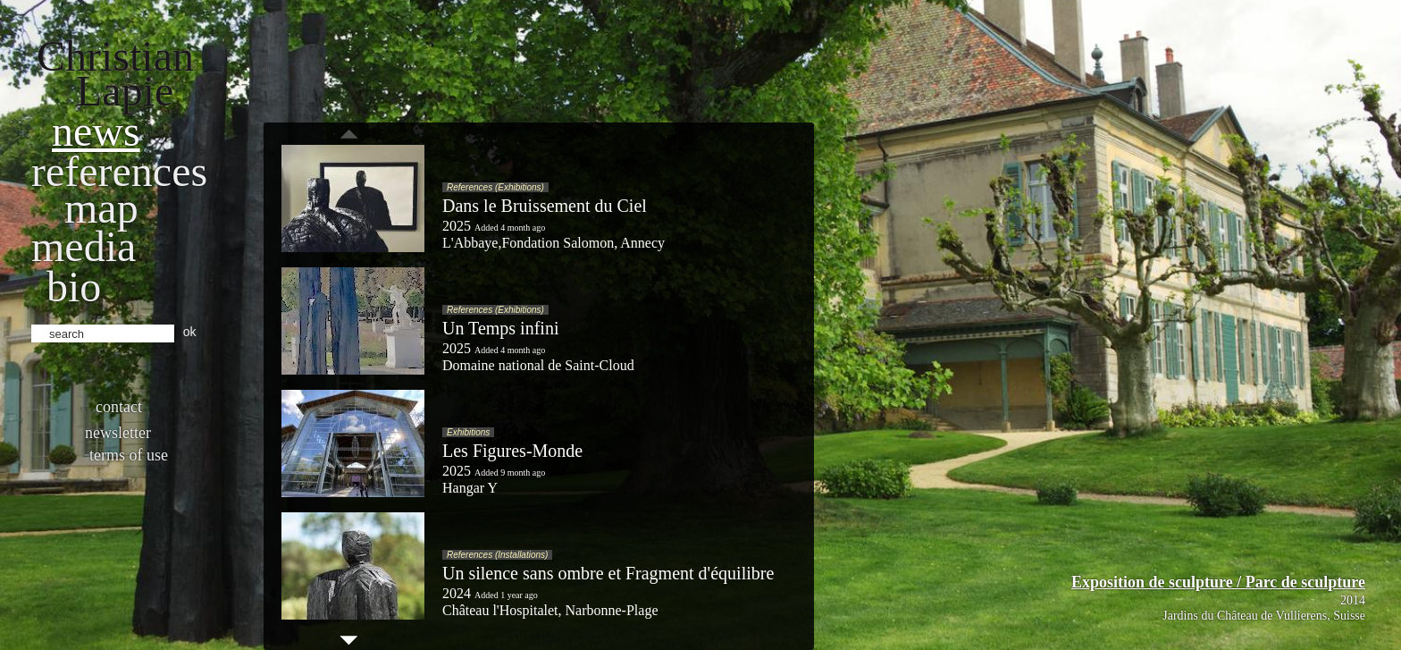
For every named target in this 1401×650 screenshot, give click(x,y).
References (119, 171)
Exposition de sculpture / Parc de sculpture (1218, 582)
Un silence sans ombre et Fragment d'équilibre (608, 573)
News (96, 131)
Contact (119, 407)
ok (190, 332)
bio (73, 286)
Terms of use (128, 455)
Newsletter (118, 433)
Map (101, 208)
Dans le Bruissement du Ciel (544, 205)
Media (83, 246)
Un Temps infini (500, 328)
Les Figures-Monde (512, 450)
